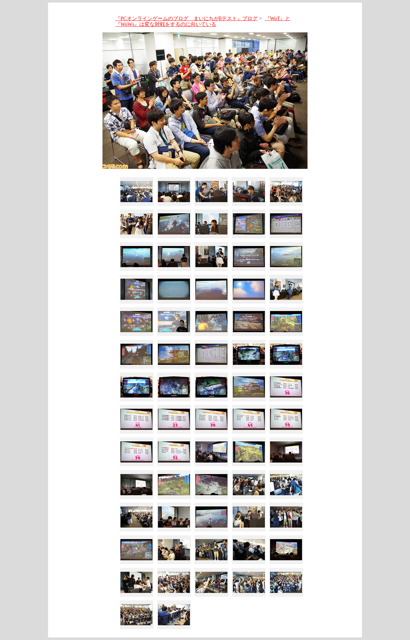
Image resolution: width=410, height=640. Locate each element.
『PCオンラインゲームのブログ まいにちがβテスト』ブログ (186, 18)
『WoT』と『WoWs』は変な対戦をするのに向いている (202, 21)
